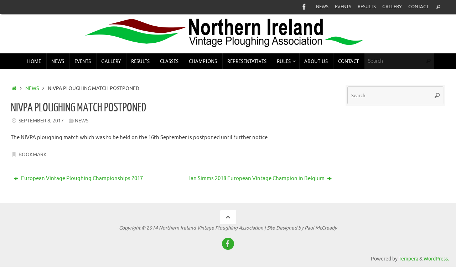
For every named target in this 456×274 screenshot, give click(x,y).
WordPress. (436, 259)
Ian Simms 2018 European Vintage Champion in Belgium (260, 178)
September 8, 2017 (41, 121)
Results (367, 7)
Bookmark (33, 155)
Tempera (408, 259)
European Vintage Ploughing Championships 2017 (78, 178)
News (322, 7)
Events (343, 7)
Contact (418, 7)
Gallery (392, 7)
